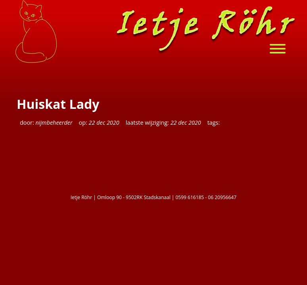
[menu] (281, 49)
